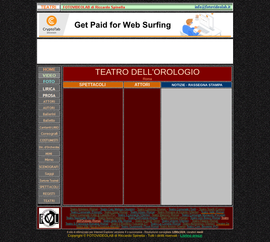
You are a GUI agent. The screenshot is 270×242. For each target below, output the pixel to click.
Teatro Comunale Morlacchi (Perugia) (203, 215)
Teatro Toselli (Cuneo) (212, 209)
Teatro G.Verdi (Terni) (147, 220)
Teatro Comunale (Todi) (182, 209)
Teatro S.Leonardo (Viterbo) (134, 215)
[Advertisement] (135, 51)
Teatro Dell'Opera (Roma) (143, 217)
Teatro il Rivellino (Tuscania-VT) (129, 223)
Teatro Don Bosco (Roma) (205, 217)
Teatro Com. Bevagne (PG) (202, 226)
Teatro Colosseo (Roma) (151, 209)
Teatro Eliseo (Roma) (142, 212)
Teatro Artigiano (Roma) (84, 209)
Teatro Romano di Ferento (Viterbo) (178, 212)
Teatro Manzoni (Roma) (165, 215)
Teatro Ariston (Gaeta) (173, 226)
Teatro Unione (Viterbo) (175, 220)
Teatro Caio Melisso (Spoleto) (117, 209)
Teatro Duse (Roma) (116, 212)
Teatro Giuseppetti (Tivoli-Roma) (140, 226)
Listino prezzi (191, 236)
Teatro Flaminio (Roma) (174, 217)
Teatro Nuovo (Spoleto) (111, 217)
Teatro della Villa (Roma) (117, 220)
